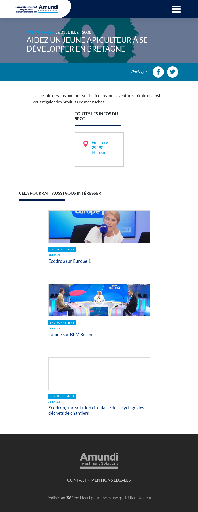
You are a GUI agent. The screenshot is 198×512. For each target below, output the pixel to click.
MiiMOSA (45, 32)
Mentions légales (111, 479)
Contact (77, 479)
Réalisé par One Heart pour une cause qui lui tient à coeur (99, 497)
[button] (176, 9)
